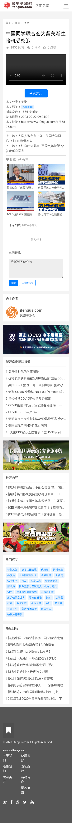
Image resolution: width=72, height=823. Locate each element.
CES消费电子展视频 (22, 507)
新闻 (17, 22)
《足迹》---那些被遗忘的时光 (36, 658)
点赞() (36, 93)
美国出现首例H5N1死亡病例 (27, 425)
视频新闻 (28, 107)
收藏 (11, 159)
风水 (12, 678)
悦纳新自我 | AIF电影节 (38, 645)
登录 (13, 282)
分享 (23, 159)
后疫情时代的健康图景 (23, 371)
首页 (8, 22)
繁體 (46, 5)
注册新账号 (27, 282)
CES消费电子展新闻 (22, 514)
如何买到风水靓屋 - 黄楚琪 (35, 678)
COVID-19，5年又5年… (23, 412)
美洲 (26, 22)
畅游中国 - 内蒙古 (21, 638)
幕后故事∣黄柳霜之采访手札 (35, 665)
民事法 (13, 692)
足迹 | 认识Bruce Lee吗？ (34, 651)
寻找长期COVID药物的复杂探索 (29, 398)
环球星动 (15, 645)
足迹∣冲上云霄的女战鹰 (32, 672)
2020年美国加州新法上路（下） (43, 699)
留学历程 (15, 685)
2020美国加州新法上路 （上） (40, 692)
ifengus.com (31, 310)
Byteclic (21, 750)
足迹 (12, 651)
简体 (39, 5)
